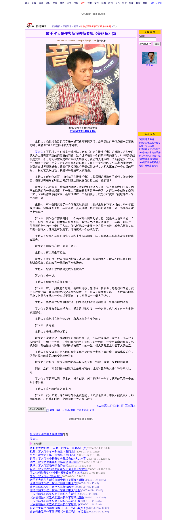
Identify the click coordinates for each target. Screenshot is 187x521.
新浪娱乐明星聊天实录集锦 (46, 434)
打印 (73, 410)
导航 (145, 3)
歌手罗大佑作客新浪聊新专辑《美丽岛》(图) (57, 479)
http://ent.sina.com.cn (66, 40)
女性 (96, 3)
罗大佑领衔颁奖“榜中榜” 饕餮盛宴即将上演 (56, 472)
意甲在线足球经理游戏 (150, 149)
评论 (52, 410)
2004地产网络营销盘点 (150, 162)
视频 (55, 3)
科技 (69, 3)
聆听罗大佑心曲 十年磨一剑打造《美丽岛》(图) (58, 448)
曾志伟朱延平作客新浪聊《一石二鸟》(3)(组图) (58, 511)
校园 (110, 3)
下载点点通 (82, 410)
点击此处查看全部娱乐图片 (83, 131)
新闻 (34, 3)
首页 (27, 3)
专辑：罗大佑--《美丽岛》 (46, 476)
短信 (124, 3)
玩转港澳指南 (151, 165)
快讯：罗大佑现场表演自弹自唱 (49, 465)
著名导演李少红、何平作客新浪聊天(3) (53, 483)
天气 (117, 3)
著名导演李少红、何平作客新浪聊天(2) (53, 486)
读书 (103, 3)
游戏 (89, 3)
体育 (41, 3)
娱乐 (48, 3)
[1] (109, 405)
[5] (122, 405)
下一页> (130, 405)
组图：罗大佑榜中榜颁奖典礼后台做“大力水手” (58, 458)
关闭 (91, 410)
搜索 (138, 3)
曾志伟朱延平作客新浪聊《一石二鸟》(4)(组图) (58, 508)
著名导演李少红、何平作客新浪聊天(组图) (55, 490)
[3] (115, 405)
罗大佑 (39, 151)
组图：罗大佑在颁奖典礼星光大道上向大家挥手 (58, 469)
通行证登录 (156, 3)
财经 (62, 3)
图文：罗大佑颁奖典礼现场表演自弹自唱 (54, 462)
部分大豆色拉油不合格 (150, 142)
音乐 (75, 26)
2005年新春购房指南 (148, 159)
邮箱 (131, 3)
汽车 (76, 3)
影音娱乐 (67, 26)
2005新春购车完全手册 (150, 152)
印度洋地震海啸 (146, 139)
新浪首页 (55, 26)
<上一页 (102, 405)
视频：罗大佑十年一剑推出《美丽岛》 (53, 451)
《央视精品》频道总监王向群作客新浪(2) (55, 504)
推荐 (58, 410)
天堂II (141, 165)
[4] (118, 405)
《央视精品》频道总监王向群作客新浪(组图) (57, 497)
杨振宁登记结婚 (146, 146)
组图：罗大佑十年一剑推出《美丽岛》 (53, 455)
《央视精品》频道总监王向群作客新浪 (53, 493)
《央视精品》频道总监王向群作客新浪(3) (55, 500)
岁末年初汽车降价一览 (150, 156)
